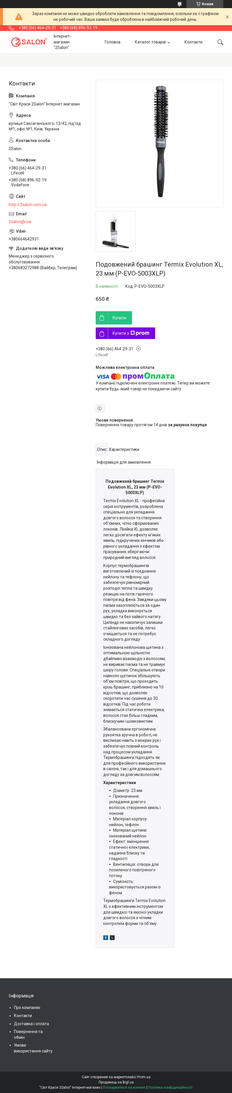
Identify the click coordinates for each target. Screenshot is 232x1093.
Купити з (131, 333)
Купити (119, 318)
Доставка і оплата (31, 1023)
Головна (112, 42)
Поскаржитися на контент (124, 1087)
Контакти (193, 42)
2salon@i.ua (20, 221)
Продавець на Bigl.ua (116, 1082)
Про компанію (27, 1007)
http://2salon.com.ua (28, 204)
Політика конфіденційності (170, 1087)
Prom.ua (144, 1077)
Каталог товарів (150, 42)
